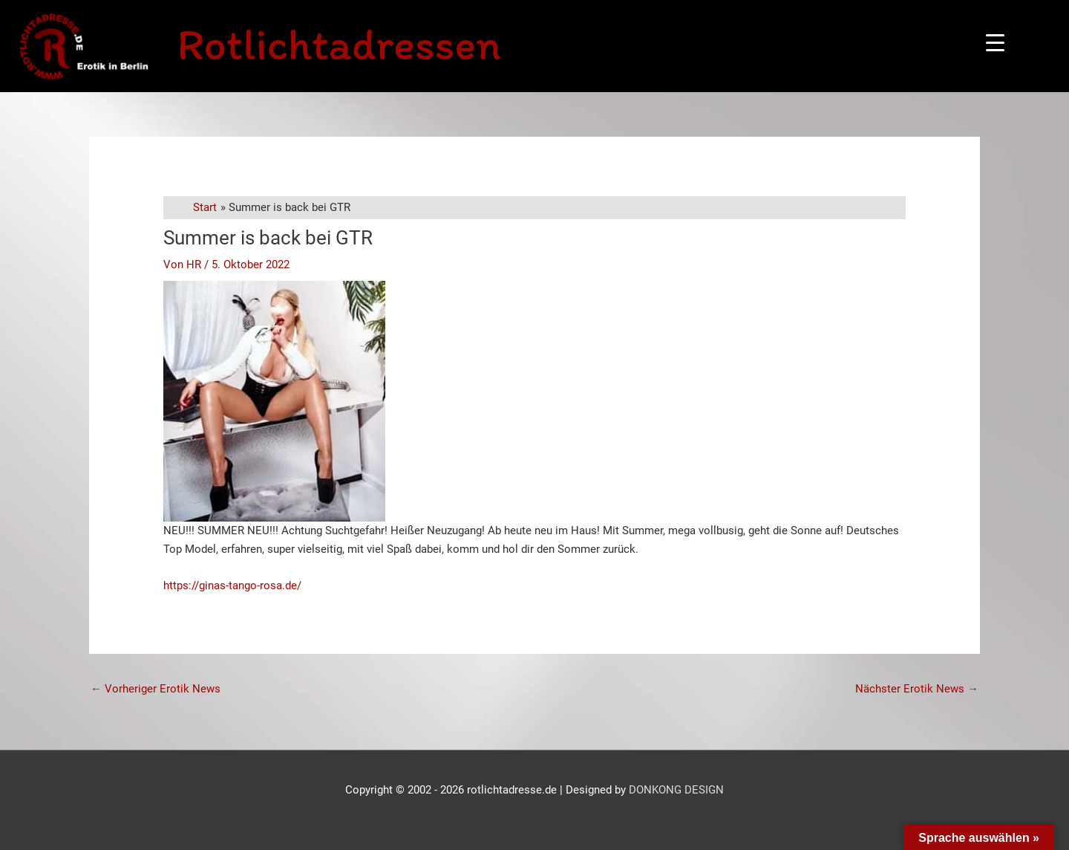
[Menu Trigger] (995, 42)
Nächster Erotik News (916, 688)
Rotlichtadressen (338, 44)
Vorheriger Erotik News (155, 688)
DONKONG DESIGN (676, 790)
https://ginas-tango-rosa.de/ (232, 585)
